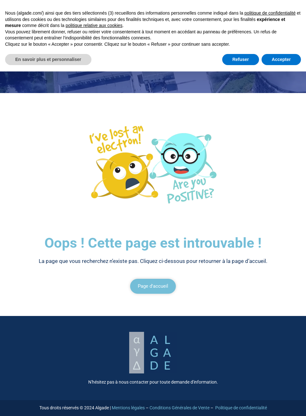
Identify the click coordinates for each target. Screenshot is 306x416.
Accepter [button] (281, 59)
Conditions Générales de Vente (180, 407)
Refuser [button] (240, 59)
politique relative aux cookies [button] (94, 25)
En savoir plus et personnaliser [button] (48, 59)
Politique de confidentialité (241, 407)
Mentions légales (128, 407)
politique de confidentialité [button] (270, 13)
